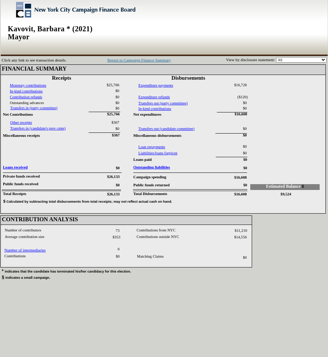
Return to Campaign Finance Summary (139, 60)
